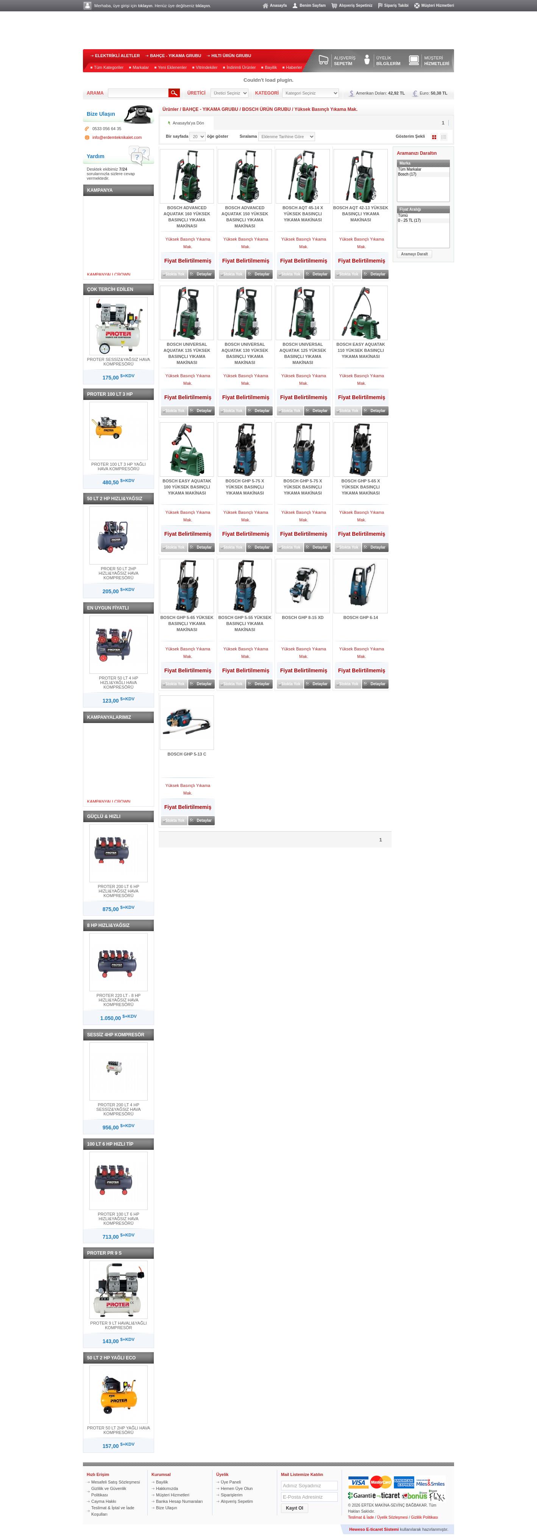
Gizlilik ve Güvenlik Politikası (108, 1491)
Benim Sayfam (313, 5)
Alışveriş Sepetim (237, 1501)
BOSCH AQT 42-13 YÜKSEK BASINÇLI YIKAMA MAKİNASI (360, 213)
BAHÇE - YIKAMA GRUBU (175, 55)
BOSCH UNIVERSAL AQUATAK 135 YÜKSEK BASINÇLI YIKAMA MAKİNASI (187, 353)
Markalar (141, 67)
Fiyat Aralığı (410, 209)
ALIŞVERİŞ (345, 61)
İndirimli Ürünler (241, 67)
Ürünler (170, 109)
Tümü (423, 215)
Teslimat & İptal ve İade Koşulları (112, 1510)
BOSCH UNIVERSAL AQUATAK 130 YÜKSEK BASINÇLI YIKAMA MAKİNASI (245, 353)
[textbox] (138, 93)
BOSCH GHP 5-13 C (186, 754)
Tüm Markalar (423, 169)
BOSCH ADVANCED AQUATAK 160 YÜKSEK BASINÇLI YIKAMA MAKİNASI (187, 216)
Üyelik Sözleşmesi (392, 1517)
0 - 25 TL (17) (423, 220)
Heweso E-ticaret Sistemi (374, 1529)
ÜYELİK (388, 61)
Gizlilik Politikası (424, 1517)
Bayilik (271, 67)
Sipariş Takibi (396, 5)
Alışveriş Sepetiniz (355, 5)
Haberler (294, 67)
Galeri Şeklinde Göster (434, 137)
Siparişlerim (231, 1495)
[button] (414, 254)
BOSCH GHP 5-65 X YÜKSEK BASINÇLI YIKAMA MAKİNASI (361, 487)
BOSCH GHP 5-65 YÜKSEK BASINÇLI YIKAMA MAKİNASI (186, 623)
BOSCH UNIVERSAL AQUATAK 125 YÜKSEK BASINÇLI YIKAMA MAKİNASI (302, 353)
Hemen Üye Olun (237, 1488)
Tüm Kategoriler (108, 67)
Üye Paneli (231, 1482)
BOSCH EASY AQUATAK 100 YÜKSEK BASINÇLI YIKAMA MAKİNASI (186, 487)
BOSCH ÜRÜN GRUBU (266, 109)
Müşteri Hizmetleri (437, 5)
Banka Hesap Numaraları (179, 1501)
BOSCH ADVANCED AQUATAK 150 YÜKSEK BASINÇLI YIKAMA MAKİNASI (245, 216)
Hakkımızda (167, 1488)
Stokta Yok (174, 274)
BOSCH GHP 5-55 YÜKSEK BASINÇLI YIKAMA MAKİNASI (244, 623)
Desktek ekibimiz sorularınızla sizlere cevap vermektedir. (111, 173)
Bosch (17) (423, 174)
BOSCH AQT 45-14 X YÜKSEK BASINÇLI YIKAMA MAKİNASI (303, 213)
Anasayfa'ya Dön (188, 123)
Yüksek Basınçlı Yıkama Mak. (326, 109)
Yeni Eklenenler (172, 67)
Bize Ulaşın (166, 1507)
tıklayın (145, 5)
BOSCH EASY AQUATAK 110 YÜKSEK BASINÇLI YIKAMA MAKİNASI (360, 350)
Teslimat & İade (361, 1517)
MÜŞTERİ (436, 61)
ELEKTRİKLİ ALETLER (117, 55)
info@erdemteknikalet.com (117, 137)
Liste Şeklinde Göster (444, 137)
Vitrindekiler (206, 67)
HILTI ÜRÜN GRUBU (231, 55)
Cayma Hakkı (103, 1501)
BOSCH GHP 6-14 (360, 617)
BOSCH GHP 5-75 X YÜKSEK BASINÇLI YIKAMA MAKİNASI (245, 487)
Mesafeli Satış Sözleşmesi (115, 1482)
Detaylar (204, 274)
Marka (405, 163)
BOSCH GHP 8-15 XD (303, 617)
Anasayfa (278, 5)
